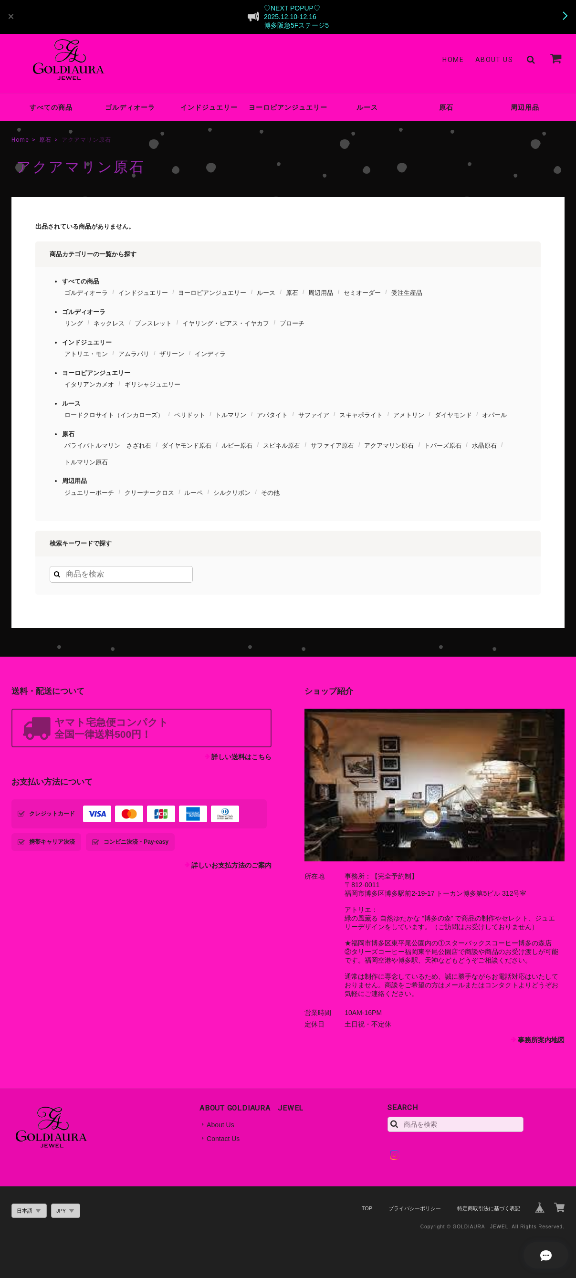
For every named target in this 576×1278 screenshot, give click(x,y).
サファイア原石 (332, 445)
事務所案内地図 (541, 1040)
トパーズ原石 (442, 445)
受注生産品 (406, 292)
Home (453, 59)
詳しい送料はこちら (241, 757)
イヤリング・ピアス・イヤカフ (225, 323)
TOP (367, 1208)
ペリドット (189, 415)
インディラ (210, 353)
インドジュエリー (209, 107)
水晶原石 (484, 445)
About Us (494, 59)
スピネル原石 (281, 445)
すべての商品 (51, 107)
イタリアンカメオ (89, 384)
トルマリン (230, 415)
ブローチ (292, 323)
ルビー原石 (236, 445)
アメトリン (408, 415)
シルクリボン (232, 492)
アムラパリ (133, 353)
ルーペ (193, 492)
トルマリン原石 (86, 462)
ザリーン (171, 353)
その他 (270, 492)
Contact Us (223, 1138)
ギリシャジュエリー (152, 384)
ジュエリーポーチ (89, 492)
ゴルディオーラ (130, 107)
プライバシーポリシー (414, 1208)
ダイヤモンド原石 (186, 445)
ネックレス (109, 323)
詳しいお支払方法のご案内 (231, 865)
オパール (494, 415)
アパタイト (272, 415)
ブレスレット (153, 323)
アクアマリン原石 (389, 445)
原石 (446, 107)
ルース (367, 107)
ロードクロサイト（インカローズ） (114, 415)
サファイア (313, 415)
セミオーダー (362, 292)
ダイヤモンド (453, 415)
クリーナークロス (149, 492)
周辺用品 (525, 107)
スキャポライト (361, 415)
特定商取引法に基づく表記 (488, 1208)
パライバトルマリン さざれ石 (107, 445)
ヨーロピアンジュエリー (288, 107)
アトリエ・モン (86, 353)
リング (73, 323)
